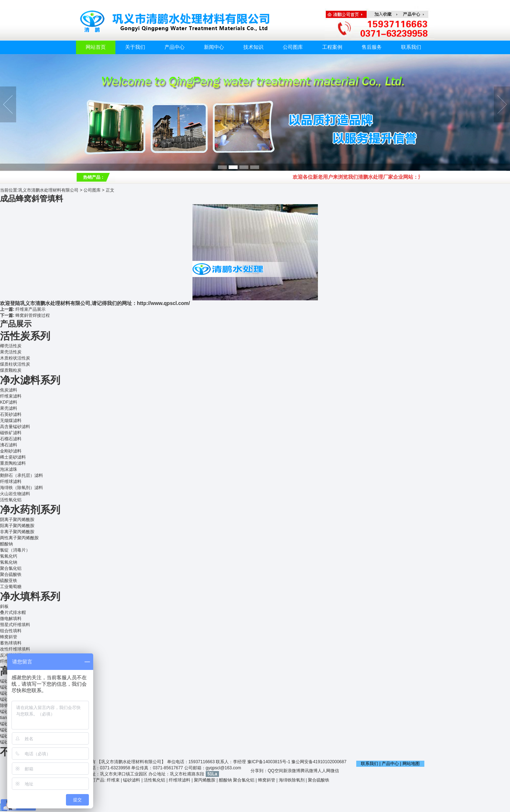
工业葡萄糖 (11, 586)
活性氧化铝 (11, 499)
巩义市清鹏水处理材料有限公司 (48, 190)
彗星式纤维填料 (15, 624)
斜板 (4, 606)
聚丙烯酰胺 (204, 780)
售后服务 (372, 47)
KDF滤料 (8, 402)
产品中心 (175, 47)
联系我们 (411, 47)
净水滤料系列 (30, 380)
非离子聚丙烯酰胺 (17, 531)
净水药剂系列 (30, 509)
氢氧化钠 (8, 562)
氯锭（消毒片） (15, 550)
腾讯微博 (309, 770)
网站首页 (96, 47)
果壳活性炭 (11, 352)
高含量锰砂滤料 (15, 426)
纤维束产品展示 (30, 309)
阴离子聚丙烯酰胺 (17, 519)
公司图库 (293, 47)
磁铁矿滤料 (11, 432)
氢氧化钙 (8, 556)
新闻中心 (214, 47)
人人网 (324, 770)
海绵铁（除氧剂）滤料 (21, 487)
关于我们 (135, 47)
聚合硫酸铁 (11, 574)
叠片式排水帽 (13, 612)
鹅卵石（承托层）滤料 (21, 475)
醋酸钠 (6, 543)
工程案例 (332, 47)
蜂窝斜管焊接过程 (32, 315)
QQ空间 (275, 770)
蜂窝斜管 (8, 636)
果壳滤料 (8, 408)
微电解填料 (11, 618)
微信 (334, 770)
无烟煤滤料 (11, 420)
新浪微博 (291, 770)
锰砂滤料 (131, 780)
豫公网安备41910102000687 (318, 761)
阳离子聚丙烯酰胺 (17, 525)
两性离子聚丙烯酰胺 (19, 537)
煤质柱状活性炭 (15, 364)
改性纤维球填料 (15, 649)
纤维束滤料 (11, 396)
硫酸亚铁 (8, 580)
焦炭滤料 (8, 390)
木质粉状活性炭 (15, 358)
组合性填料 (11, 630)
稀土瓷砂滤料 (13, 457)
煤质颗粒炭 (11, 370)
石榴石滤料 (11, 438)
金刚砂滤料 (11, 451)
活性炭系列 (25, 336)
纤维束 (113, 780)
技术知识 (253, 47)
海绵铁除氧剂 (292, 780)
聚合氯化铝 (11, 568)
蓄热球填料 (11, 643)
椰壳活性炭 (11, 345)
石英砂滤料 (11, 414)
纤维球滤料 (11, 481)
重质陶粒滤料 (13, 463)
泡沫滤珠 (8, 469)
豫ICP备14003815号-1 (268, 761)
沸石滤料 (8, 444)
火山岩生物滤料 (15, 493)
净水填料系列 (30, 596)
